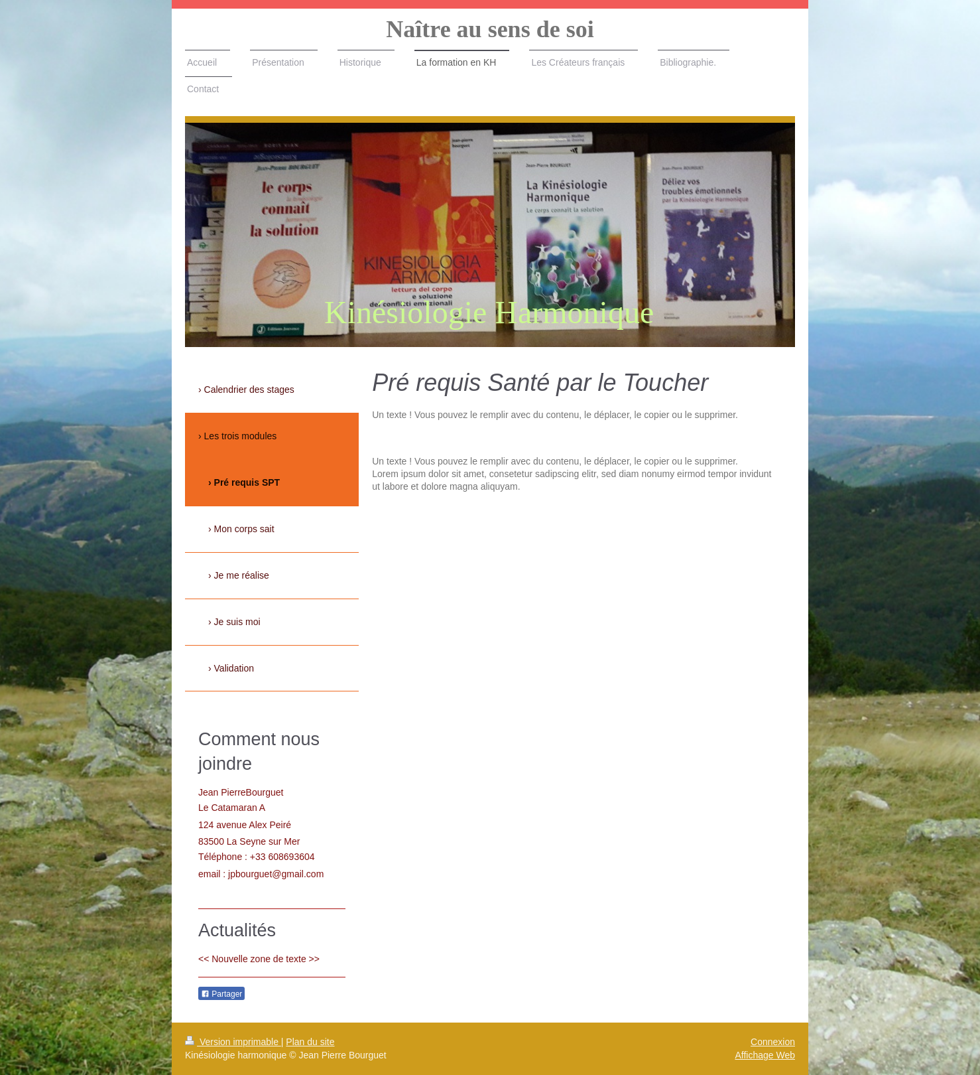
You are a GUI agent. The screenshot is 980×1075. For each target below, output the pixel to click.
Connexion (773, 1042)
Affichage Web (765, 1055)
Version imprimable (233, 1042)
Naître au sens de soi (489, 29)
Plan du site (310, 1042)
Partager (221, 994)
